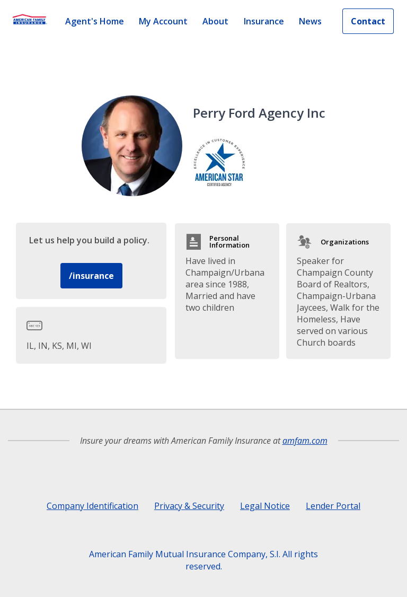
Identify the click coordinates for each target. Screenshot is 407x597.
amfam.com (305, 440)
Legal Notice (265, 506)
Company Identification (92, 506)
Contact (368, 21)
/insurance (91, 276)
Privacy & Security (189, 506)
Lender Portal (333, 506)
